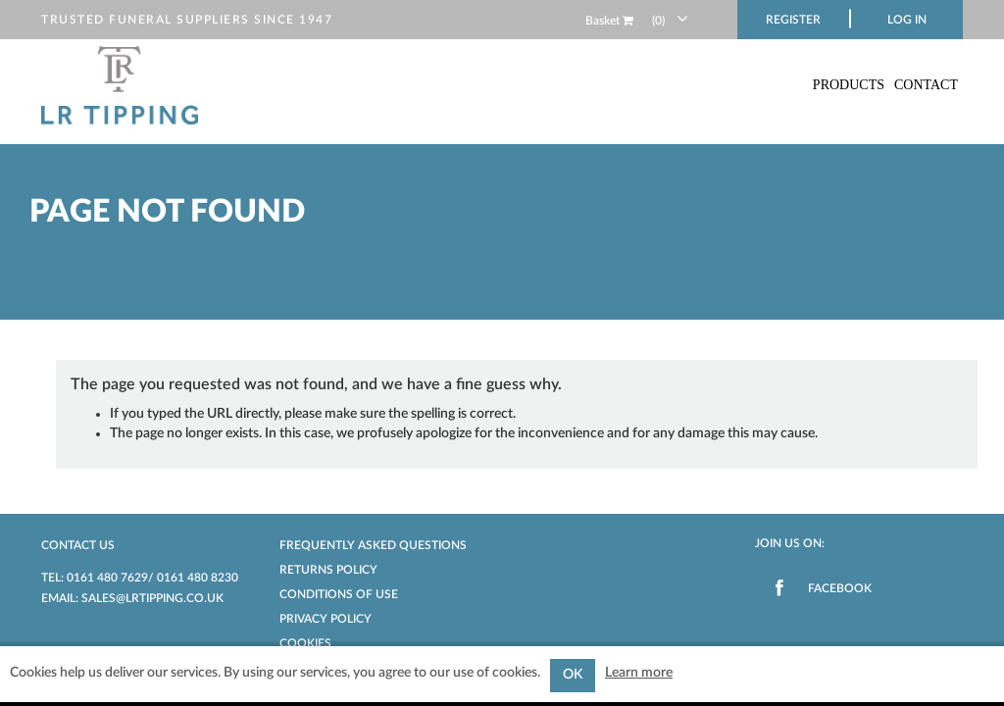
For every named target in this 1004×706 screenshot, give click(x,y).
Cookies (305, 643)
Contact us (78, 545)
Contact (926, 84)
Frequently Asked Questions (373, 545)
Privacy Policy (325, 619)
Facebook (840, 588)
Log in (907, 19)
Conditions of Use (338, 594)
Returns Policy (328, 570)
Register (793, 19)
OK (572, 674)
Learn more (639, 673)
